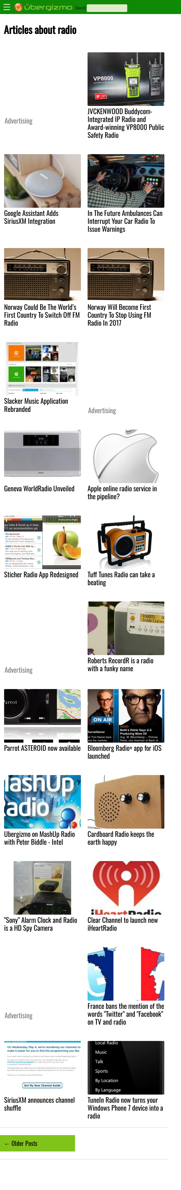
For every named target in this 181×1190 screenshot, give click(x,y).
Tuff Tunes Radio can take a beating (121, 578)
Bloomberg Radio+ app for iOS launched (125, 752)
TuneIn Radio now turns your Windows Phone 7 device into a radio (125, 1108)
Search (80, 8)
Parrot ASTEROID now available (42, 748)
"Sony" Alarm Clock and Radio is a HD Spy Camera (40, 924)
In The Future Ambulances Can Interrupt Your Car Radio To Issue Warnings (125, 221)
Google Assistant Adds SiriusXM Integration (31, 217)
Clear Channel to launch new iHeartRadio (123, 924)
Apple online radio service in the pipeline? (122, 492)
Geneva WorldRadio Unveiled (39, 488)
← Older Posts (20, 1143)
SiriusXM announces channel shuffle (39, 1104)
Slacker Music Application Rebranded (36, 405)
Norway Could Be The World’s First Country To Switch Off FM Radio (42, 315)
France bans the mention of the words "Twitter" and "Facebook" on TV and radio (126, 1014)
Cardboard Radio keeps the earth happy (121, 838)
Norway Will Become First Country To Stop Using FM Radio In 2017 (119, 315)
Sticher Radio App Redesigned (41, 574)
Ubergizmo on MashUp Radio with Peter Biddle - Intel (39, 838)
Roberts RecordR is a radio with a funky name (120, 664)
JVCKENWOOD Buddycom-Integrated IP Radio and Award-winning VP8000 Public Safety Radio (126, 123)
